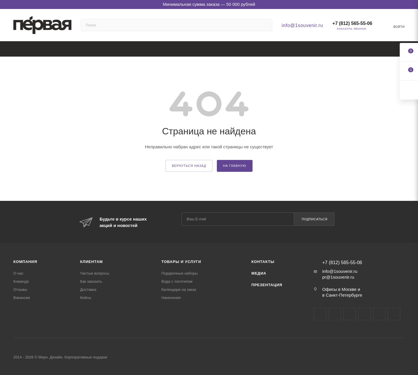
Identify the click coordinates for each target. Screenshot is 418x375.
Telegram (335, 314)
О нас (18, 273)
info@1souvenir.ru (302, 25)
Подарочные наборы (179, 273)
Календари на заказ (178, 289)
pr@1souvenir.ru (338, 277)
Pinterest (394, 314)
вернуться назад (189, 165)
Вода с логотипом (176, 281)
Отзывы (20, 289)
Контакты (262, 261)
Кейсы (85, 297)
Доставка (88, 289)
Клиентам (91, 261)
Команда (21, 281)
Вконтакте (320, 314)
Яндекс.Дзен (379, 314)
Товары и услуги (181, 261)
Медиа (258, 273)
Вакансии (21, 297)
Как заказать (91, 281)
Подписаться (314, 219)
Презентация (266, 285)
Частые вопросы (94, 273)
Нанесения (171, 297)
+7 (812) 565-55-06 (352, 23)
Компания (25, 261)
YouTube (349, 314)
